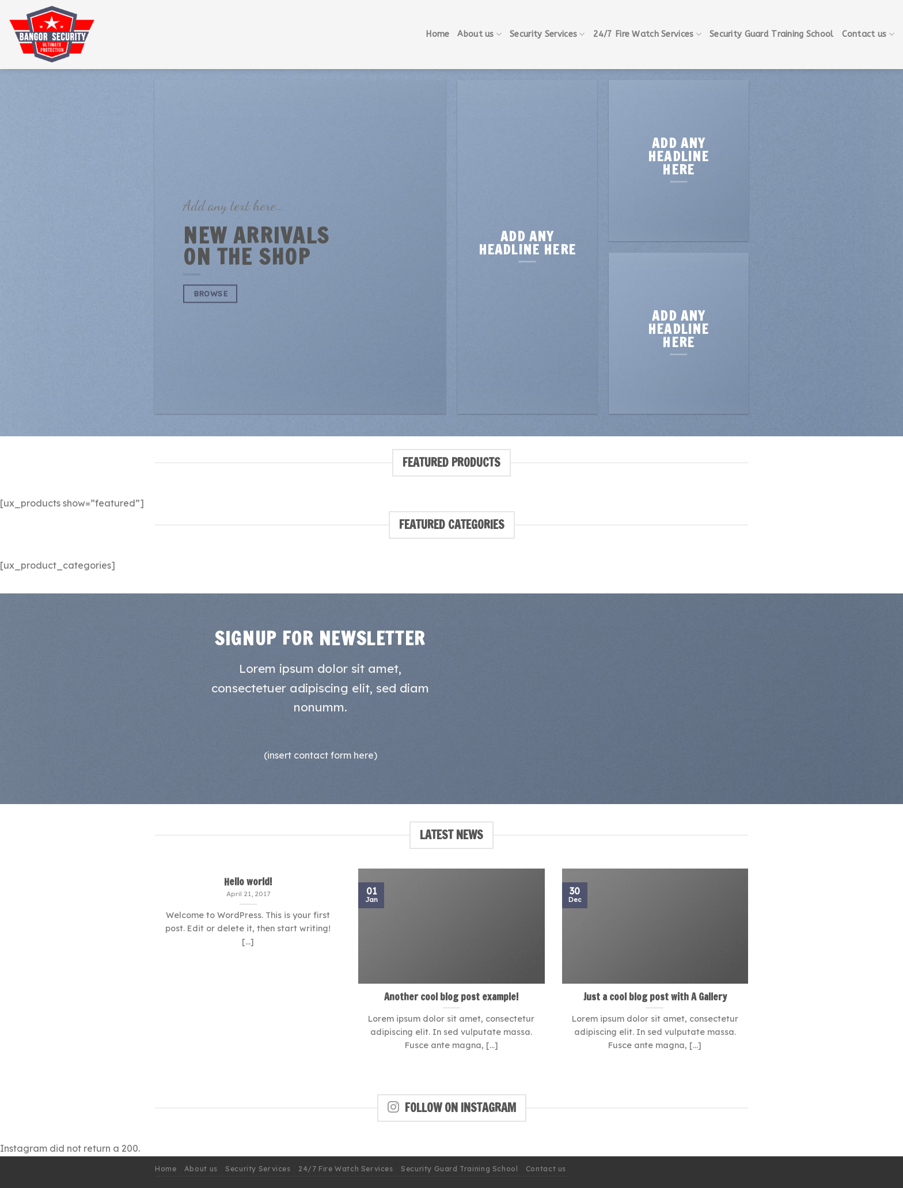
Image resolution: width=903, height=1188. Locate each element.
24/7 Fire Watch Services (647, 34)
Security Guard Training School (771, 34)
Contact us (868, 34)
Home (437, 34)
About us (479, 34)
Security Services (547, 34)
